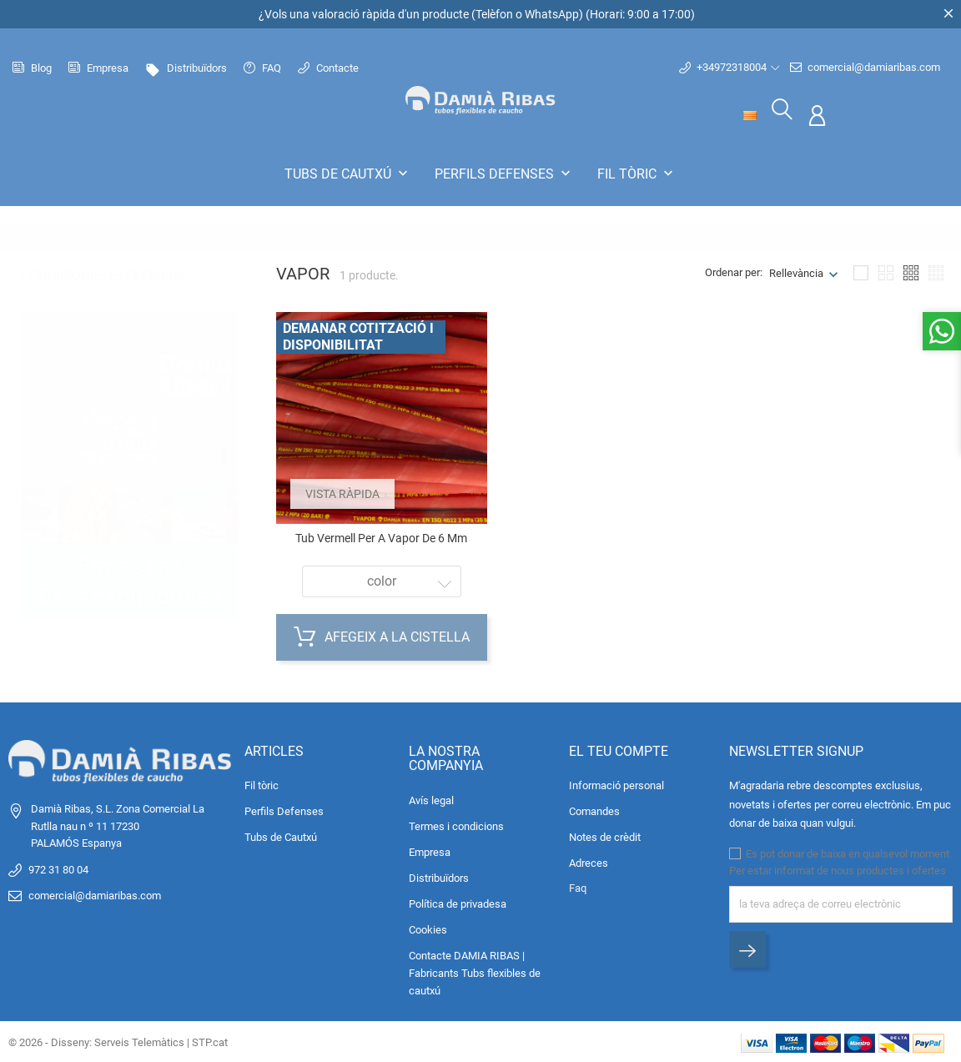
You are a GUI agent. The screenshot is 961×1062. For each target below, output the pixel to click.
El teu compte (618, 749)
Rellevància (796, 271)
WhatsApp (552, 14)
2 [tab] (224, 476)
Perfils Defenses (504, 173)
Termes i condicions (456, 824)
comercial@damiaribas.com (865, 67)
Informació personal (616, 784)
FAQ (262, 68)
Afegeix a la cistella (382, 636)
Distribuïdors (186, 68)
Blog (32, 68)
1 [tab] (224, 437)
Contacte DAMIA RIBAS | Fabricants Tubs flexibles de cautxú (475, 971)
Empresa (98, 68)
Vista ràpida (345, 490)
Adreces (588, 862)
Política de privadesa (457, 902)
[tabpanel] (130, 460)
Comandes (594, 810)
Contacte (328, 68)
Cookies (428, 928)
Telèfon (494, 14)
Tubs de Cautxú (347, 173)
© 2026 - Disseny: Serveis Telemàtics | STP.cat (118, 1040)
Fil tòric (637, 173)
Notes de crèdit (605, 836)
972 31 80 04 (58, 868)
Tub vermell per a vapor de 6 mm (381, 536)
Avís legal (431, 799)
